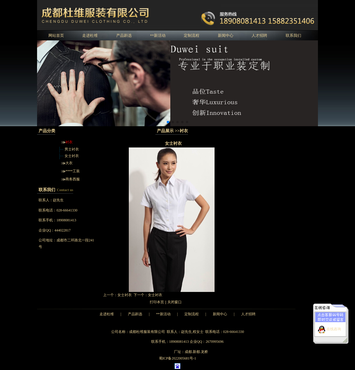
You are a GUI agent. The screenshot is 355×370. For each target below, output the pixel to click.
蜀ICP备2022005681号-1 (177, 358)
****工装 (72, 171)
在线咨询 (334, 328)
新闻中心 (225, 35)
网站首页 (56, 35)
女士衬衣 (72, 156)
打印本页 (157, 302)
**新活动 (158, 35)
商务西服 (72, 179)
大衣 (69, 163)
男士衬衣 (72, 149)
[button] (168, 122)
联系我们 (293, 35)
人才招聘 (259, 35)
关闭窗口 (174, 302)
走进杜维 (90, 35)
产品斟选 (124, 35)
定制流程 (191, 35)
